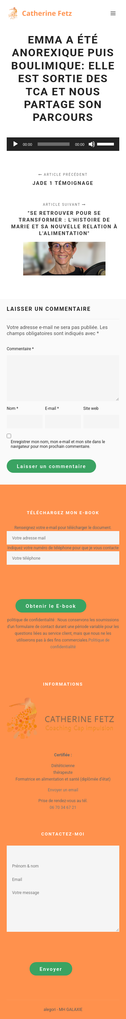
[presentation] (58, 582)
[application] (63, 144)
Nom (12, 408)
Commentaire (20, 349)
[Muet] (91, 144)
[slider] (54, 144)
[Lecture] (15, 144)
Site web (90, 408)
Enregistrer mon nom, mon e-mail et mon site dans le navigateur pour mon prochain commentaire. (58, 444)
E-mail (52, 408)
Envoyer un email (63, 790)
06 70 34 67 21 (63, 807)
